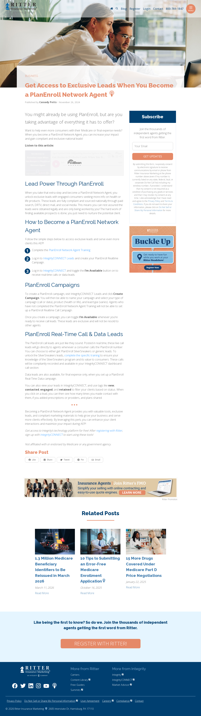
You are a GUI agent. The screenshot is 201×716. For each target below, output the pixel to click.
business (31, 76)
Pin (80, 459)
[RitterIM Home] (111, 9)
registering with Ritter (109, 430)
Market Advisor (122, 684)
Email (96, 459)
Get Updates (152, 156)
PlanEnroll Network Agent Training (69, 250)
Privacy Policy (154, 201)
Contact (139, 700)
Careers (108, 700)
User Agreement (90, 700)
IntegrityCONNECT (54, 270)
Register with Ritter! (100, 643)
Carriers (75, 674)
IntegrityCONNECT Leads (58, 258)
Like (32, 459)
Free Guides (78, 684)
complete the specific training (82, 355)
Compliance (124, 700)
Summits (77, 690)
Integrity (118, 674)
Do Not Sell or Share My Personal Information (153, 209)
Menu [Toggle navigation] (190, 9)
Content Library (80, 679)
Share (48, 459)
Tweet (65, 459)
